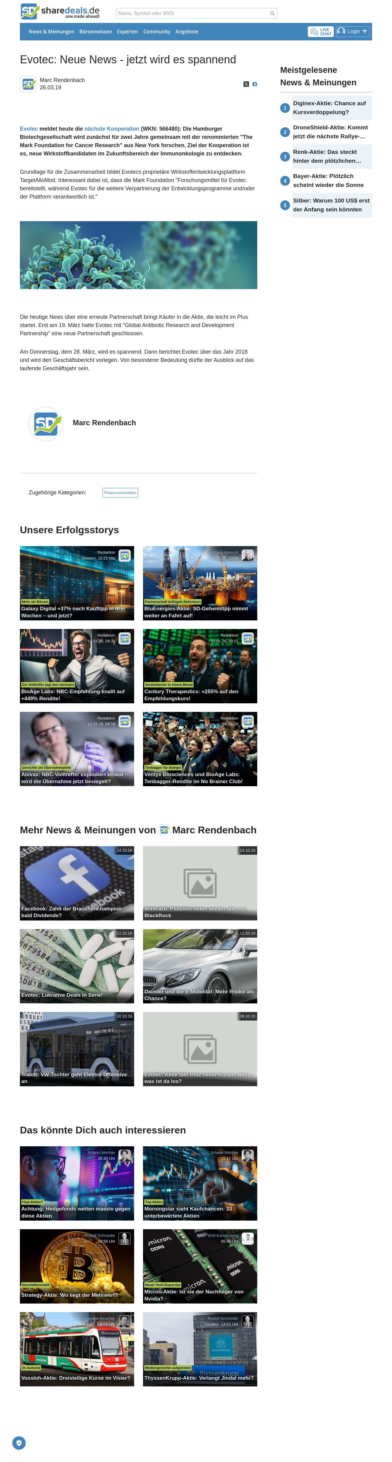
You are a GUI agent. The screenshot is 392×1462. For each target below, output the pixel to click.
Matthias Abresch (223, 552)
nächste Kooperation (112, 129)
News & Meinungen (51, 31)
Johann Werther (101, 1152)
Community (157, 31)
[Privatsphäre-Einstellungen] (19, 1443)
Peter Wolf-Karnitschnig (217, 1235)
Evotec (29, 129)
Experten (127, 31)
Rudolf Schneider (100, 1235)
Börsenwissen (95, 31)
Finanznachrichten (120, 492)
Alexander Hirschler (98, 1318)
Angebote (186, 31)
